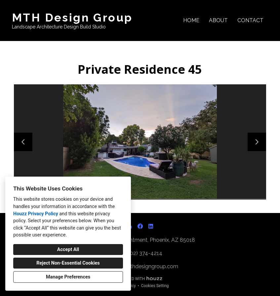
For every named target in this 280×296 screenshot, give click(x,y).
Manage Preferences (68, 277)
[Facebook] (140, 226)
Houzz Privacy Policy (35, 214)
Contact (250, 20)
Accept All (68, 249)
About (218, 20)
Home (191, 20)
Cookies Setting (155, 285)
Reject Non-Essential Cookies (68, 263)
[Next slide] (257, 142)
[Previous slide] (23, 142)
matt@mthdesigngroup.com (143, 266)
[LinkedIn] (150, 226)
